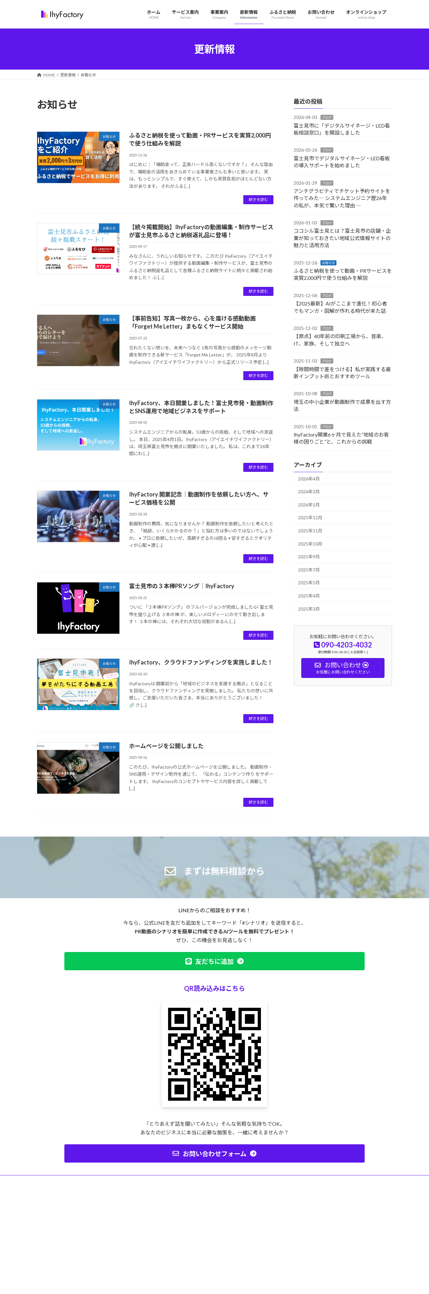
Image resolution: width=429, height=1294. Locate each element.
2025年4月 (309, 595)
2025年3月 (309, 609)
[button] (214, 961)
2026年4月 (309, 478)
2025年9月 (309, 556)
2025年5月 (309, 583)
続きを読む (258, 199)
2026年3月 (309, 491)
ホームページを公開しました (166, 745)
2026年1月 (309, 504)
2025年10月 (310, 544)
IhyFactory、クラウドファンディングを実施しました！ (201, 662)
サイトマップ (143, 1181)
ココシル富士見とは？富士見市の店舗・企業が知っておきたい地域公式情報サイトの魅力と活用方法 (342, 238)
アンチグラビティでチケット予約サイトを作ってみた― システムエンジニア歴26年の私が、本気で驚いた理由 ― (342, 198)
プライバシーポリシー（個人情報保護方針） (81, 1181)
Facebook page (336, 1225)
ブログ (327, 117)
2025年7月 (309, 569)
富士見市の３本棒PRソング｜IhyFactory (181, 585)
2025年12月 (310, 518)
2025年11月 (310, 530)
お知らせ (328, 263)
